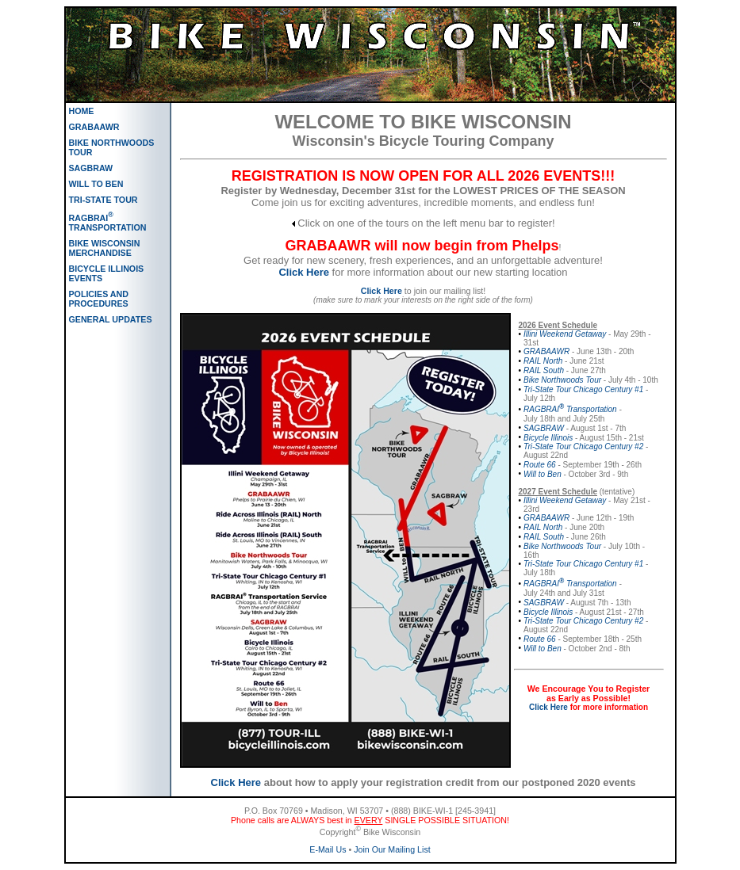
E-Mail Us (327, 849)
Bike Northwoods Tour (562, 380)
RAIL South (543, 370)
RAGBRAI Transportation (570, 409)
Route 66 (539, 464)
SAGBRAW (543, 428)
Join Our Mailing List (392, 849)
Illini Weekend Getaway (564, 334)
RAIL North (542, 361)
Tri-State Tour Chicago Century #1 (583, 389)
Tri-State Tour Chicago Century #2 (583, 446)
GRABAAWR (546, 351)
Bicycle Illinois (548, 437)
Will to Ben (542, 474)
